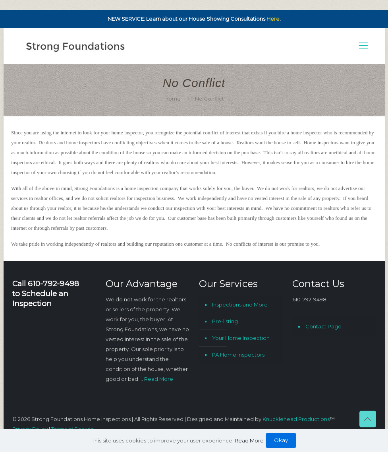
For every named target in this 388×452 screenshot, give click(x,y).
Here (273, 19)
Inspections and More (240, 304)
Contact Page (323, 326)
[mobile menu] (363, 45)
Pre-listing (225, 321)
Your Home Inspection (241, 338)
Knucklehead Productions (296, 419)
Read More (158, 379)
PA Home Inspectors (238, 354)
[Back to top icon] (367, 419)
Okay (281, 440)
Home (172, 98)
